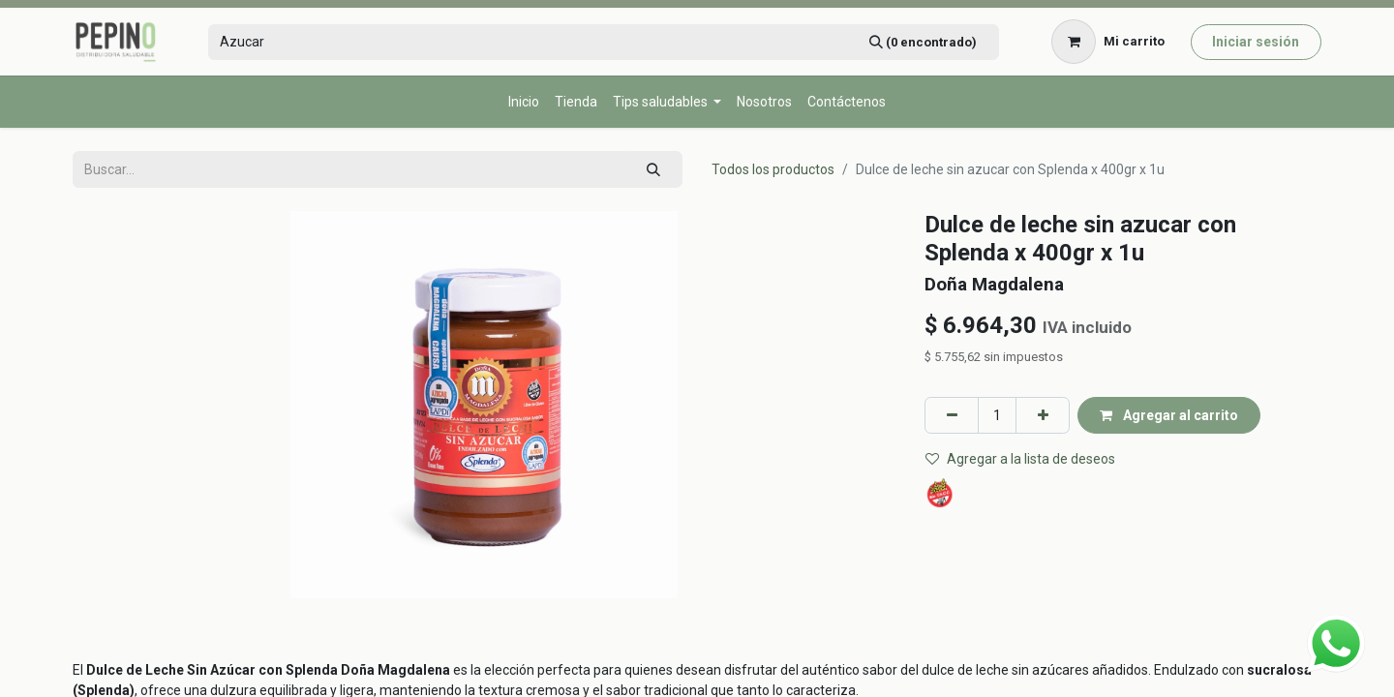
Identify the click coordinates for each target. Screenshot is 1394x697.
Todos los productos (773, 169)
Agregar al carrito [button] (1169, 415)
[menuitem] (523, 102)
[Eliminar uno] (951, 415)
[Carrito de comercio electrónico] (1108, 42)
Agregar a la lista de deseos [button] (1020, 459)
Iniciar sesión (1255, 41)
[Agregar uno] (1042, 415)
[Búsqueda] (922, 42)
